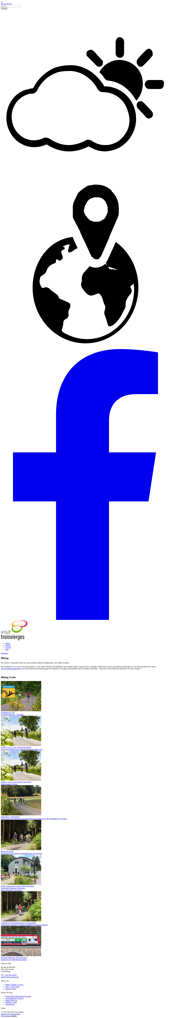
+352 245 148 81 (11, 975)
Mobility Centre (11, 1002)
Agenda (8, 989)
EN (10, 4)
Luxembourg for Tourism (14, 998)
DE (2, 4)
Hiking (7, 645)
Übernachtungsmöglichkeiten (11, 669)
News (14, 989)
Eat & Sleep (15, 987)
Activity (8, 647)
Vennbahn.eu (10, 1004)
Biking (7, 643)
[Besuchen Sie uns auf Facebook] (85, 619)
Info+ (7, 649)
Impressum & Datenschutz (10, 1014)
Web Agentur (5, 1016)
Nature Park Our (11, 1000)
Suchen (4, 8)
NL (5, 4)
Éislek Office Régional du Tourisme (18, 996)
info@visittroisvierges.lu (10, 977)
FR (7, 4)
